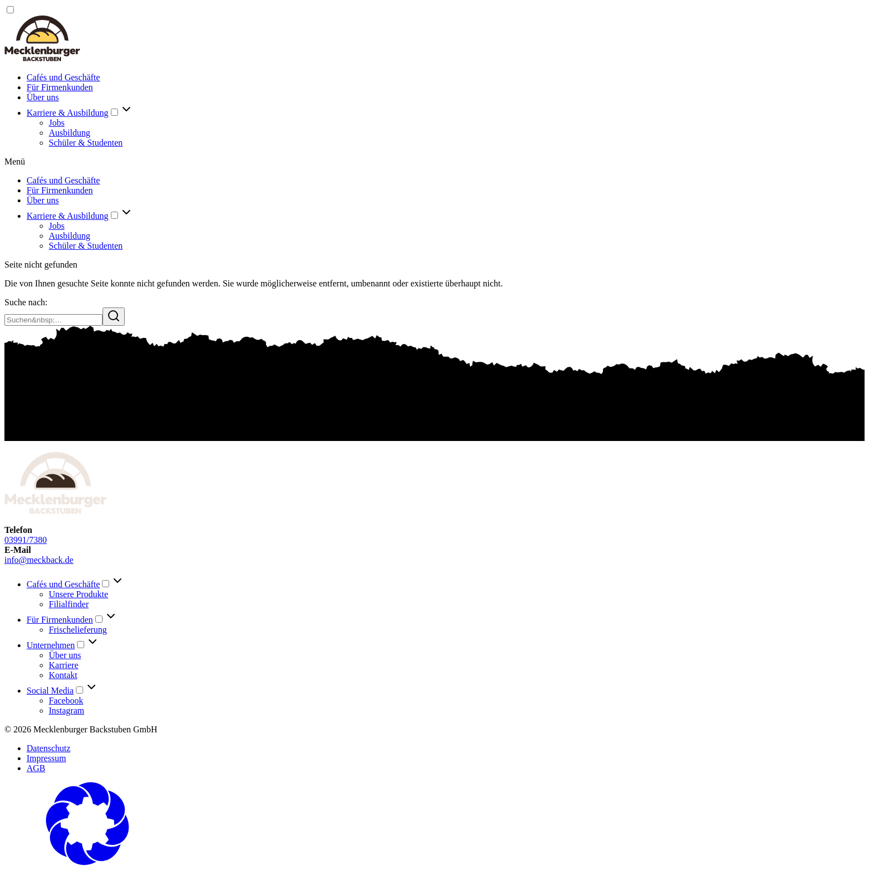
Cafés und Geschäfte (63, 77)
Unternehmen (51, 645)
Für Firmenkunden (60, 87)
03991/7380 (25, 540)
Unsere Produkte (78, 594)
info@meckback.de (38, 560)
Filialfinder (69, 604)
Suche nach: (26, 302)
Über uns (43, 97)
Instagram (66, 710)
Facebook (66, 700)
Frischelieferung (78, 629)
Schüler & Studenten (85, 142)
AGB (36, 768)
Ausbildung (69, 132)
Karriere (63, 665)
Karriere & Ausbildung (68, 112)
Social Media (50, 690)
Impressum (46, 758)
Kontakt (63, 675)
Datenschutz (48, 748)
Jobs (56, 122)
